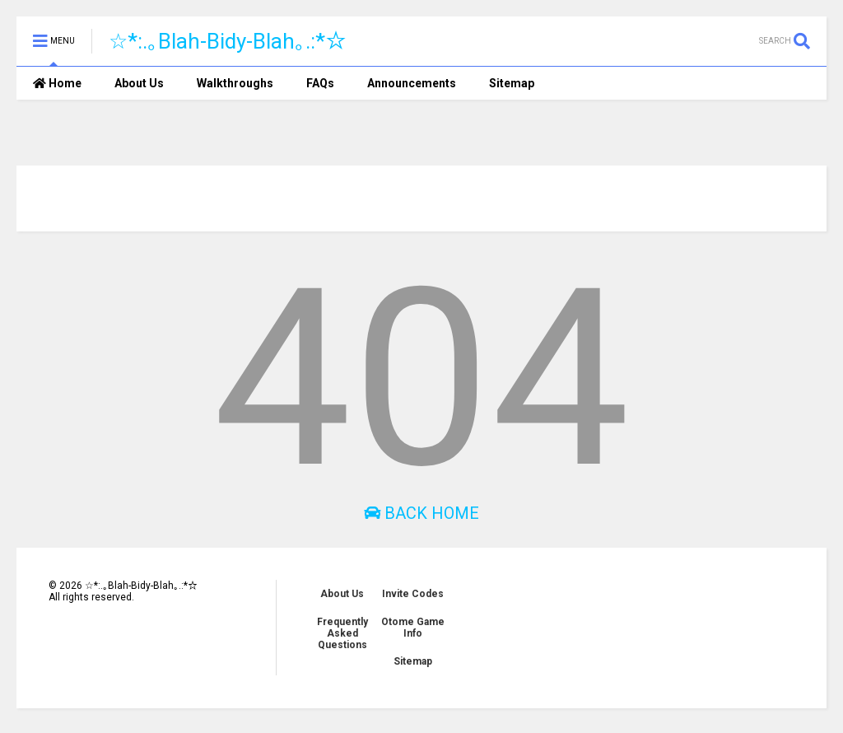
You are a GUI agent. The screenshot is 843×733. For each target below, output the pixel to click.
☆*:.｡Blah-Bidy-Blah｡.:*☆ (228, 41)
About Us (139, 83)
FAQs (320, 83)
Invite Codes (413, 594)
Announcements (411, 83)
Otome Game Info (413, 627)
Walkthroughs (235, 83)
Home (57, 83)
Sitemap (511, 83)
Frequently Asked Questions (342, 633)
